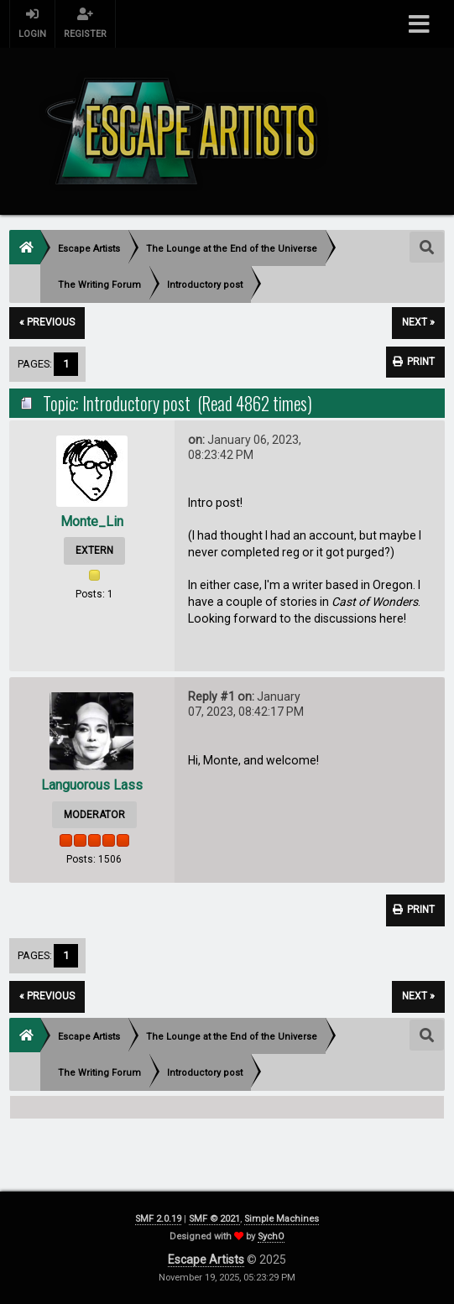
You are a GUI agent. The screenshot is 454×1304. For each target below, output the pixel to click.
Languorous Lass (92, 785)
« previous (47, 322)
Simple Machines (281, 1218)
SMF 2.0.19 (158, 1218)
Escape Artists (206, 1259)
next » (418, 322)
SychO (271, 1236)
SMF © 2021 (214, 1218)
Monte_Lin (91, 521)
